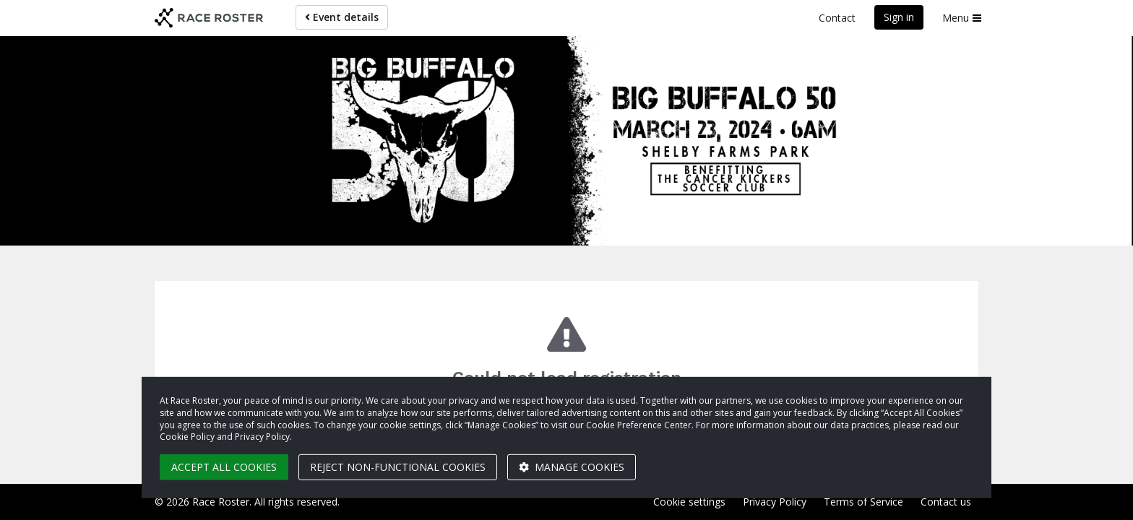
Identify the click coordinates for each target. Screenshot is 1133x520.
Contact (837, 18)
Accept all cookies (224, 467)
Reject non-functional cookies (398, 467)
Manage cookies (571, 467)
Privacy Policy (774, 501)
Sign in (899, 17)
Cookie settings (689, 501)
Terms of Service (863, 501)
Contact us (946, 501)
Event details (342, 17)
